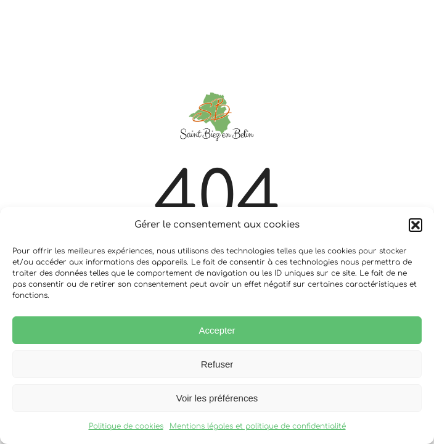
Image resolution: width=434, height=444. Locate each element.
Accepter (217, 330)
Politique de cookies (126, 426)
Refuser (217, 364)
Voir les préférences (217, 398)
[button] (415, 225)
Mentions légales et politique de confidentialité (258, 426)
